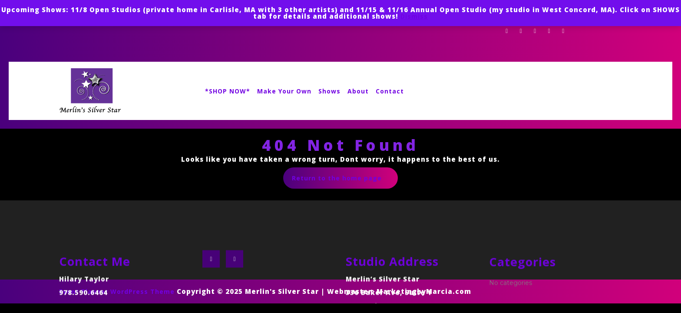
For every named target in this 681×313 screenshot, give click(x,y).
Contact (390, 91)
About (358, 91)
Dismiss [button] (414, 16)
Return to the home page (345, 181)
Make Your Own (284, 91)
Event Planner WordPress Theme (118, 291)
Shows (329, 91)
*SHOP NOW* (227, 91)
